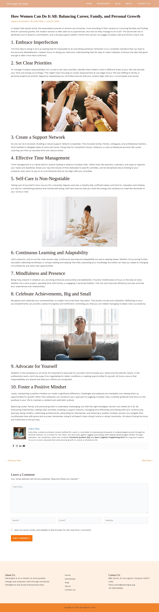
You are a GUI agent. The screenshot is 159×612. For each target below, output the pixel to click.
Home (89, 4)
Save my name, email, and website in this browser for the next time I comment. (52, 530)
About (128, 4)
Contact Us (143, 4)
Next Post (148, 461)
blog (117, 4)
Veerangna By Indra (17, 3)
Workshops (103, 4)
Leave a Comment (19, 21)
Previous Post (13, 461)
